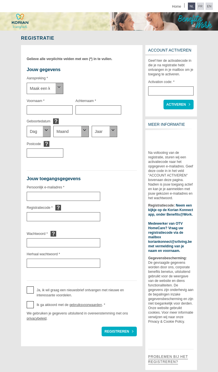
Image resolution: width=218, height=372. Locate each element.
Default (56, 121)
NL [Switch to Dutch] (192, 6)
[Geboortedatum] (39, 131)
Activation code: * (161, 82)
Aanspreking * (37, 78)
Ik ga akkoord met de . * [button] (71, 305)
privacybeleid (37, 318)
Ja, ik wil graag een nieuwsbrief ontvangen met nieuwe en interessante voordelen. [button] (80, 292)
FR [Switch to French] (200, 6)
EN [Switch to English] (209, 6)
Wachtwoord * (37, 234)
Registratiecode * (40, 208)
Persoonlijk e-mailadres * (45, 187)
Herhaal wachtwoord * (43, 254)
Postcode (34, 144)
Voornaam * (36, 101)
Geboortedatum (38, 121)
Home (176, 6)
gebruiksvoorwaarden (85, 305)
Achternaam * (86, 101)
